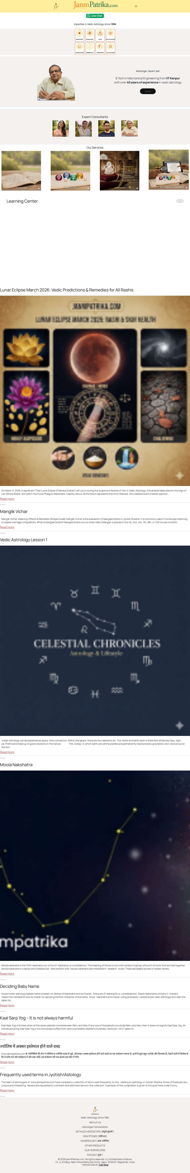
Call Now (103, 1164)
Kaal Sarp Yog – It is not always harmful (36, 1017)
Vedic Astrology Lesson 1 (23, 539)
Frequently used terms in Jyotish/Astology (40, 1074)
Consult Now (148, 91)
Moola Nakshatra (16, 764)
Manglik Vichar (14, 511)
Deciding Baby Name (19, 986)
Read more (7, 499)
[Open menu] (136, 6)
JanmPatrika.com (95, 1114)
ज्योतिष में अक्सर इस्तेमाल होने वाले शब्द (30, 1046)
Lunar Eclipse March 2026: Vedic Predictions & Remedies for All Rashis (67, 289)
